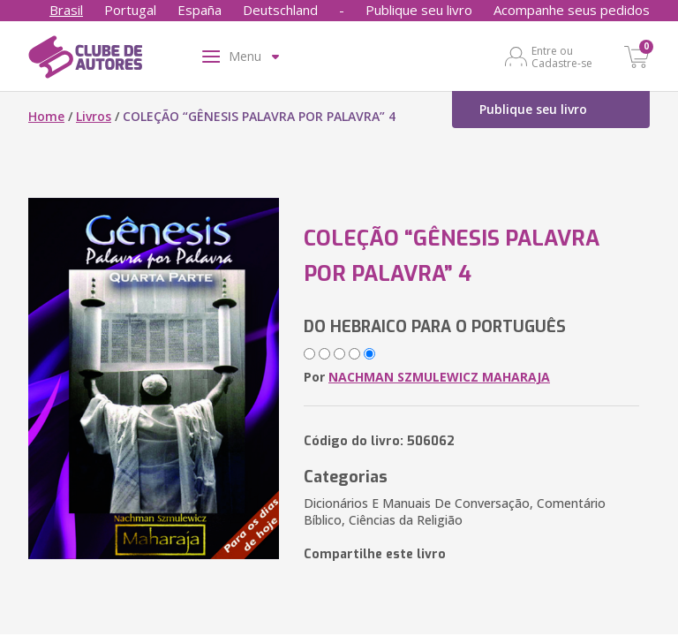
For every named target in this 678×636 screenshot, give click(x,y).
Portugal (130, 10)
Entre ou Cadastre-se (561, 56)
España (199, 10)
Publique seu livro (418, 10)
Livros (93, 116)
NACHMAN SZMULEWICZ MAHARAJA (439, 376)
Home (46, 116)
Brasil (66, 10)
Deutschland (280, 10)
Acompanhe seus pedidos (571, 10)
